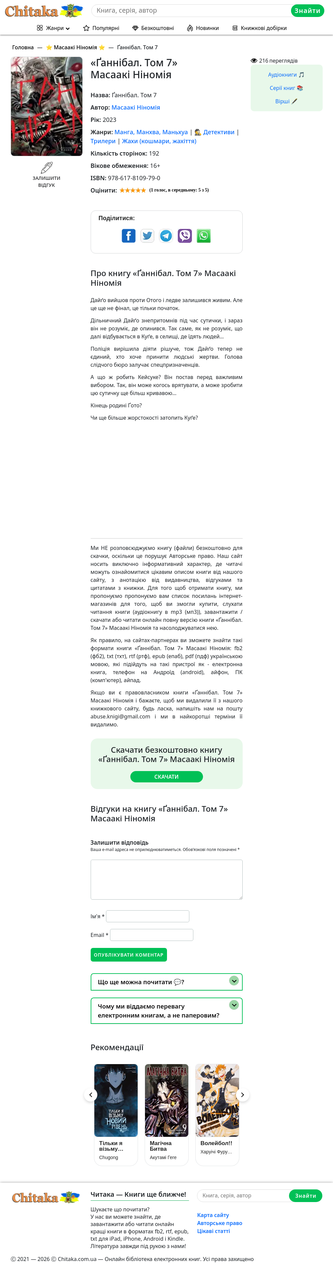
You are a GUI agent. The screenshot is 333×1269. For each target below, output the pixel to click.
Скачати (166, 776)
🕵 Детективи (214, 132)
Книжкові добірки (264, 28)
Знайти (308, 10)
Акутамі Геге (163, 1157)
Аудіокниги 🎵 (286, 74)
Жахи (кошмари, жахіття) (159, 141)
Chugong (108, 1157)
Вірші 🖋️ (286, 101)
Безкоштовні (157, 28)
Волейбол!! (216, 1143)
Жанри (55, 28)
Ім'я (98, 916)
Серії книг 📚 (286, 88)
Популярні (105, 28)
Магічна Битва (161, 1145)
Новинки (207, 28)
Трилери (103, 141)
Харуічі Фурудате (217, 1151)
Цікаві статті (213, 1230)
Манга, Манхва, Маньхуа (151, 132)
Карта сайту (213, 1214)
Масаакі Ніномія (135, 107)
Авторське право (219, 1222)
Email (100, 934)
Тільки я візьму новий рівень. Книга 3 (111, 1145)
